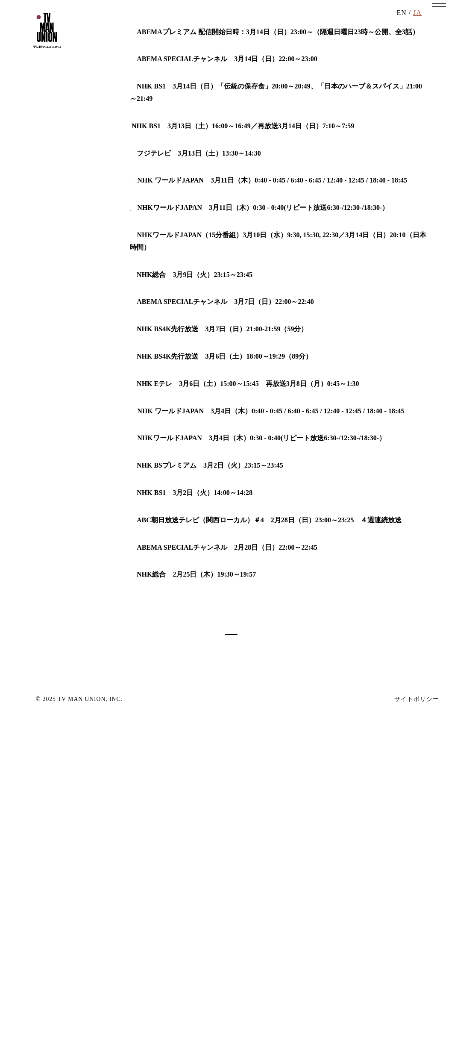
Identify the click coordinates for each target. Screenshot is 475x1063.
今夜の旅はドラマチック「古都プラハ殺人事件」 (205, 538)
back (122, 980)
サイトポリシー (416, 1056)
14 (286, 980)
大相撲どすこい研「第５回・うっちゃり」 (195, 261)
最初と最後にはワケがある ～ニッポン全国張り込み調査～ (222, 828)
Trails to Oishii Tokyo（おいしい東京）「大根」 (202, 800)
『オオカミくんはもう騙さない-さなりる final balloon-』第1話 (225, 143)
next (353, 980)
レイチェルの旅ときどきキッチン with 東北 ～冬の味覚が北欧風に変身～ (244, 617)
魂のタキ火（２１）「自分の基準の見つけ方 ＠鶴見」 (215, 761)
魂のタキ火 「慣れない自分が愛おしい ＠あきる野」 (215, 471)
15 (307, 980)
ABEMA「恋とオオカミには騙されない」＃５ (201, 182)
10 (201, 980)
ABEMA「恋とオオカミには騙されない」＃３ (201, 867)
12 (243, 980)
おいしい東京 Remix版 (166, 222)
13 (264, 980)
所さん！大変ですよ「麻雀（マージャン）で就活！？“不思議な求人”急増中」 (249, 907)
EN (401, 25)
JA (417, 25)
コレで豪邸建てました (164, 301)
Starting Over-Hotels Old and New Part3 (189, 432)
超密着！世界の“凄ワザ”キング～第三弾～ (195, 578)
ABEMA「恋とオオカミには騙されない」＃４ (201, 499)
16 (328, 980)
